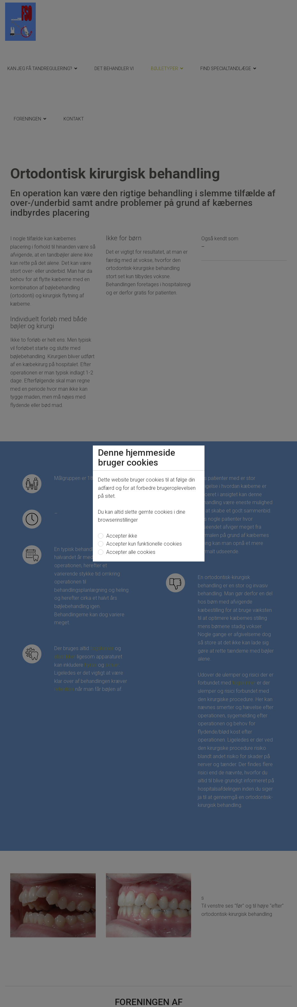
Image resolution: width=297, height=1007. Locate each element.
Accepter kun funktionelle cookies (143, 544)
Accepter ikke (121, 536)
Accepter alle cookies (130, 552)
